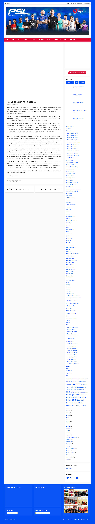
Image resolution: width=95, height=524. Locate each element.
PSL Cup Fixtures (70, 256)
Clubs (67, 325)
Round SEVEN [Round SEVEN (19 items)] (71, 400)
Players (68, 366)
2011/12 (68, 411)
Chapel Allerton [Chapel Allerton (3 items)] (69, 384)
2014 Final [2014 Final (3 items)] (75, 380)
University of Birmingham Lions (73, 298)
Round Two (15, 181)
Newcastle (68, 234)
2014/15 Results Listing (71, 167)
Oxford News (71, 338)
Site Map (68, 282)
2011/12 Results (70, 341)
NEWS (19, 39)
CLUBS (34, 39)
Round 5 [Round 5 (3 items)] (86, 392)
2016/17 (68, 422)
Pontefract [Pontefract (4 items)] (78, 392)
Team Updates (70, 157)
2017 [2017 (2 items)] (84, 380)
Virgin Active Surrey (71, 311)
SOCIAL (48, 39)
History (68, 368)
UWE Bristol (69, 308)
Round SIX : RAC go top (78, 118)
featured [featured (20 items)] (80, 387)
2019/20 (68, 428)
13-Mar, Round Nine (72, 350)
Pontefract (68, 251)
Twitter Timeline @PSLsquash (73, 296)
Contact (68, 207)
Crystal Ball (69, 442)
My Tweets (68, 468)
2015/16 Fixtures (70, 169)
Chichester (11, 181)
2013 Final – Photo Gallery (72, 162)
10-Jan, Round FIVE (71, 346)
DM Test (68, 214)
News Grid (68, 240)
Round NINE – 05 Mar (72, 140)
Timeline (68, 291)
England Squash (86, 3)
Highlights (68, 444)
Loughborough (69, 229)
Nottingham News (71, 306)
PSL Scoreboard (70, 267)
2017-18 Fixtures (70, 176)
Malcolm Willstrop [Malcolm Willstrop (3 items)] (80, 389)
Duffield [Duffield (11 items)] (74, 387)
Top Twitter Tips (70, 293)
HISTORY (73, 39)
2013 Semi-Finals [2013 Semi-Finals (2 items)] (70, 380)
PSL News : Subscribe (71, 260)
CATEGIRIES (81, 82)
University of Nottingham (72, 303)
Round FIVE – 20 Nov (72, 135)
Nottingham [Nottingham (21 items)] (71, 392)
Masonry (68, 232)
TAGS (76, 82)
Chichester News (71, 205)
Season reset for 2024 (78, 86)
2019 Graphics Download (72, 182)
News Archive (69, 238)
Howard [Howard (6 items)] (71, 389)
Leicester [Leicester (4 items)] (75, 389)
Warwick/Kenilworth (71, 318)
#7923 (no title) (69, 126)
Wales (67, 316)
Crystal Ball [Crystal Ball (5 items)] (84, 384)
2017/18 (68, 424)
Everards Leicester (70, 216)
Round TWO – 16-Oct (72, 153)
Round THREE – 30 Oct (72, 151)
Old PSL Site (69, 371)
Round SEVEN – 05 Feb (72, 144)
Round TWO (69, 278)
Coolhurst (68, 210)
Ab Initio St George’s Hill (72, 191)
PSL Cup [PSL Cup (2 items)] (81, 392)
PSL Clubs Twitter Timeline (72, 254)
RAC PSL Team (69, 271)
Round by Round (70, 453)
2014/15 (68, 417)
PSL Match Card (70, 258)
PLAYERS (41, 39)
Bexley (68, 200)
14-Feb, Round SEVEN (72, 353)
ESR (67, 375)
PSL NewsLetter (70, 263)
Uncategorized (69, 457)
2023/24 (68, 435)
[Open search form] (89, 40)
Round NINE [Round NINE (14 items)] (74, 397)
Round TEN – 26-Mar (72, 149)
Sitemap (68, 285)
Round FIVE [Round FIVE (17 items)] (78, 395)
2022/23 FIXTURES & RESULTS (73, 189)
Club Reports (15, 180)
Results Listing (69, 274)
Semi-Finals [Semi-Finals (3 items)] (77, 406)
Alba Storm (69, 195)
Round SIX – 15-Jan (71, 146)
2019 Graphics (69, 180)
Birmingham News (71, 300)
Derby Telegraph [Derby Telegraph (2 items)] (68, 387)
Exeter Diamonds (71, 334)
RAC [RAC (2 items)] (84, 392)
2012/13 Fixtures (70, 131)
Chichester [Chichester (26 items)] (76, 384)
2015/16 (68, 419)
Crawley (68, 212)
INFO (72, 82)
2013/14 (68, 415)
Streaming (68, 287)
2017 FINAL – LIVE (70, 173)
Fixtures (68, 218)
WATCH (65, 39)
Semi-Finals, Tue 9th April (73, 155)
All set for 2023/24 (77, 94)
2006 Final (68, 128)
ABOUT (13, 39)
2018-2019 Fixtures (70, 178)
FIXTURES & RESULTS (71, 221)
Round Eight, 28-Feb (72, 361)
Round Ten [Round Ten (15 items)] (70, 403)
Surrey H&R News (71, 313)
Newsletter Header (70, 247)
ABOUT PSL (73, 3)
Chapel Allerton (71, 329)
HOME (68, 3)
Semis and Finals (70, 280)
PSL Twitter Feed (70, 269)
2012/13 (68, 413)
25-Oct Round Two (71, 355)
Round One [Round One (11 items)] (82, 397)
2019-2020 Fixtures (70, 184)
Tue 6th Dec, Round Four (73, 364)
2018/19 (10, 180)
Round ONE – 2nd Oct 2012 (73, 142)
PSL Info (68, 322)
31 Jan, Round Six (71, 359)
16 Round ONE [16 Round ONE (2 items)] (74, 378)
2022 (67, 430)
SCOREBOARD (57, 39)
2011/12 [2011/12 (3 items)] (78, 378)
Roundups (68, 455)
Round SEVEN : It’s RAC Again (80, 110)
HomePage (69, 223)
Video (67, 459)
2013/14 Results (70, 165)
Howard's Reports (70, 448)
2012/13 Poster (69, 160)
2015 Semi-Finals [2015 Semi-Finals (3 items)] (80, 380)
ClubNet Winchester (72, 332)
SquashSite (79, 3)
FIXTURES (26, 39)
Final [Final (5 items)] (84, 387)
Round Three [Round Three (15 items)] (78, 403)
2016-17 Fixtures (70, 171)
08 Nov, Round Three (72, 344)
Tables (67, 289)
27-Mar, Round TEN (71, 357)
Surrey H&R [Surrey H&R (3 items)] (68, 408)
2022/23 (68, 433)
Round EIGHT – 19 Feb (72, 133)
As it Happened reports (71, 437)
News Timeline (69, 245)
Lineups (68, 225)
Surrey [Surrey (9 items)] (84, 406)
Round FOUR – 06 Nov (72, 138)
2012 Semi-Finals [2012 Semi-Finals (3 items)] (83, 378)
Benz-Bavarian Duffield (72, 327)
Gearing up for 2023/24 (78, 102)
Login (67, 227)
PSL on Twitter (69, 265)
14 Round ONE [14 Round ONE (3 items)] (69, 378)
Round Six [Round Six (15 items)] (80, 400)
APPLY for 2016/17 (70, 198)
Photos (68, 249)
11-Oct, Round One (71, 348)
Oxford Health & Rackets (73, 336)
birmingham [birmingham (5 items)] (83, 381)
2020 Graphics (69, 187)
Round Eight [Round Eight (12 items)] (70, 395)
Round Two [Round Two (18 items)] (70, 406)
